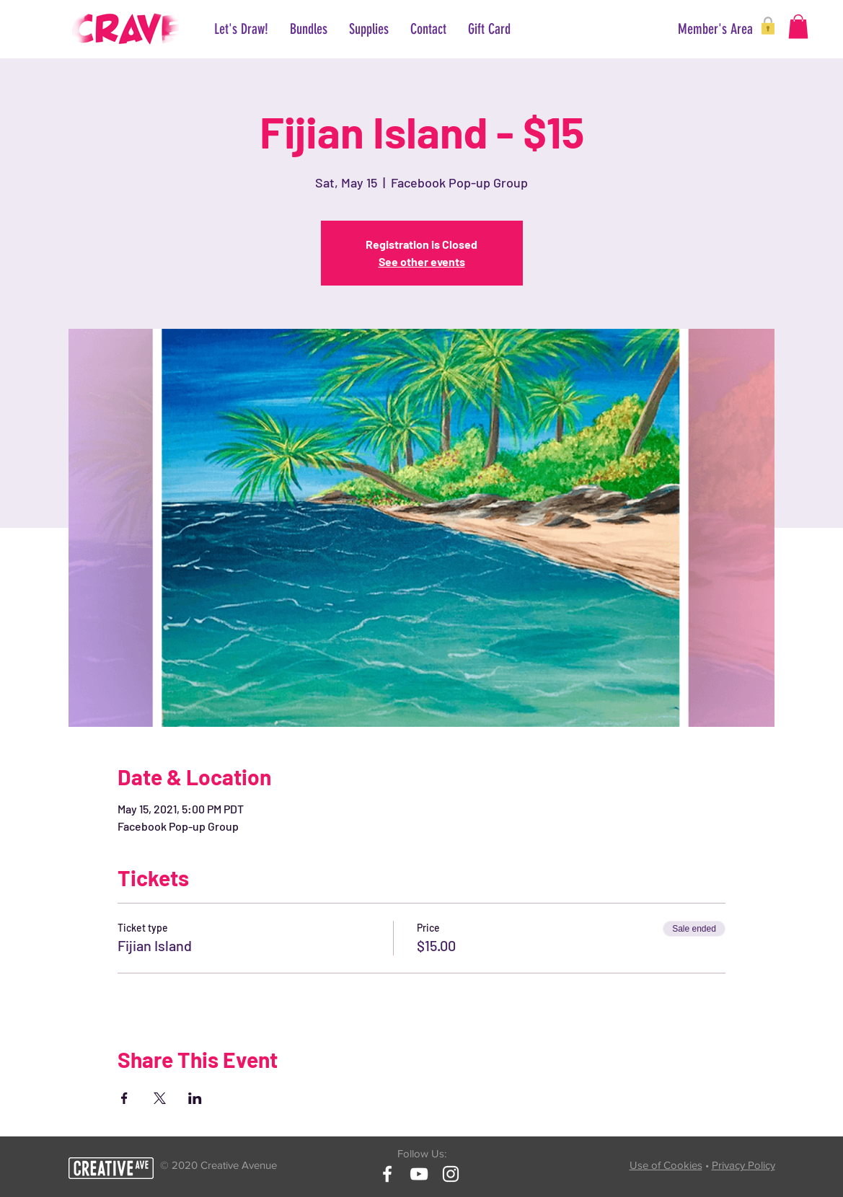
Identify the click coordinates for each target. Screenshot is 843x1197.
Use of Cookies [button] (666, 1165)
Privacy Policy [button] (743, 1165)
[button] (701, 28)
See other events (422, 261)
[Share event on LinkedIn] (195, 1098)
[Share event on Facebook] (124, 1098)
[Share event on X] (160, 1098)
